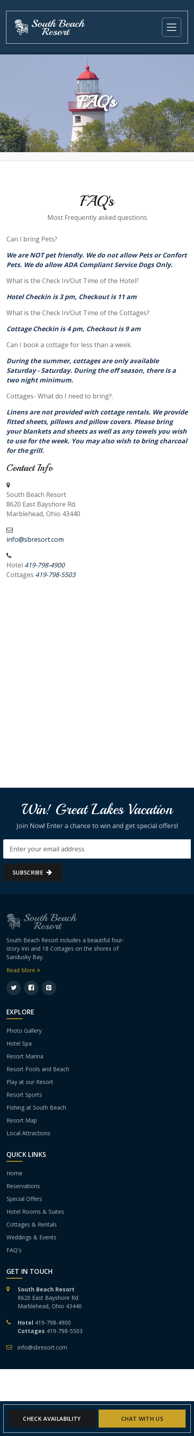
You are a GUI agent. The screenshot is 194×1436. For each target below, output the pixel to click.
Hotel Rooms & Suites (35, 1211)
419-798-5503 (64, 1331)
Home (14, 1173)
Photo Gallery (24, 1030)
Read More (23, 970)
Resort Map (21, 1120)
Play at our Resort (29, 1082)
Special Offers (24, 1199)
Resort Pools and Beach (37, 1069)
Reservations (23, 1186)
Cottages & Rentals (31, 1224)
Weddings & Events (31, 1237)
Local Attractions (28, 1133)
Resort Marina (24, 1056)
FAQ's (14, 1250)
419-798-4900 (53, 1322)
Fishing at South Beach (36, 1107)
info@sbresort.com (35, 539)
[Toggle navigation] (171, 27)
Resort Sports (24, 1094)
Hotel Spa (19, 1043)
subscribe (32, 872)
